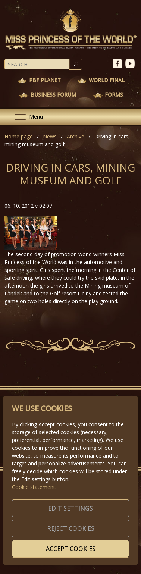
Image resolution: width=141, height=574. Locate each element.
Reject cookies (70, 528)
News (50, 136)
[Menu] (25, 117)
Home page (18, 136)
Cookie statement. (34, 486)
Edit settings (70, 508)
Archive (75, 136)
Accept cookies (70, 549)
